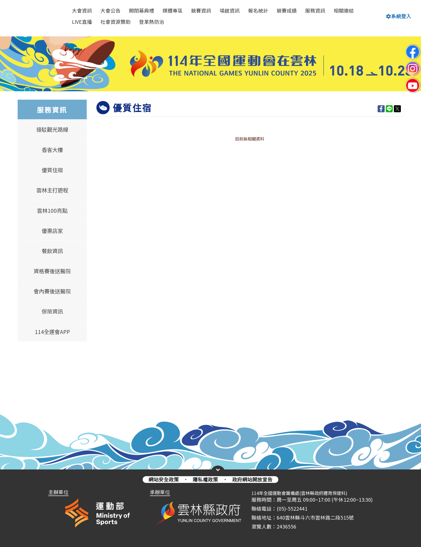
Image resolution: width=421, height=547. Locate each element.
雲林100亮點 (52, 210)
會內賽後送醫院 (52, 291)
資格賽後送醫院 (52, 271)
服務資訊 (315, 10)
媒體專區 (173, 10)
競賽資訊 (201, 10)
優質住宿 (52, 170)
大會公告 (110, 10)
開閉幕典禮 (141, 10)
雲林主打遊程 (52, 190)
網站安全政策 (164, 479)
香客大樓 (52, 150)
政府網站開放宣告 (252, 479)
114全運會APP (52, 331)
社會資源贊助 (115, 21)
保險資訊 (52, 311)
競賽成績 (287, 10)
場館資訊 (230, 10)
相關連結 (344, 10)
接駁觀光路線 (52, 130)
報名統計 (258, 10)
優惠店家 (52, 231)
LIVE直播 (82, 21)
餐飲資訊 (52, 251)
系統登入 (398, 16)
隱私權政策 (205, 479)
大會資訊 (82, 10)
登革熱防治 (151, 21)
